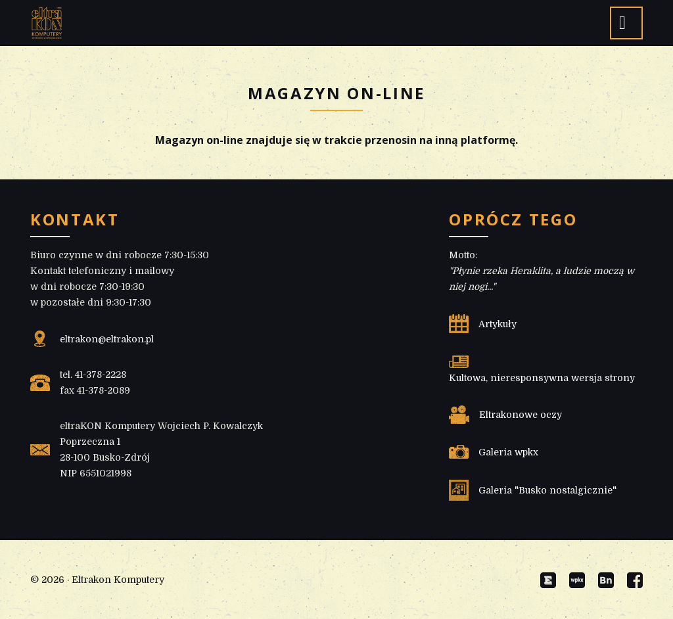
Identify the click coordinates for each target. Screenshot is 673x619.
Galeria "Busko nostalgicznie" (547, 490)
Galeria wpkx (508, 452)
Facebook (635, 580)
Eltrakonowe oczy (520, 414)
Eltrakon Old (548, 580)
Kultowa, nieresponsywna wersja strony (542, 378)
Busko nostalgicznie (606, 580)
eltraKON (46, 23)
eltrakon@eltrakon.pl (107, 339)
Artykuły (497, 324)
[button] (626, 23)
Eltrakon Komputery (118, 579)
